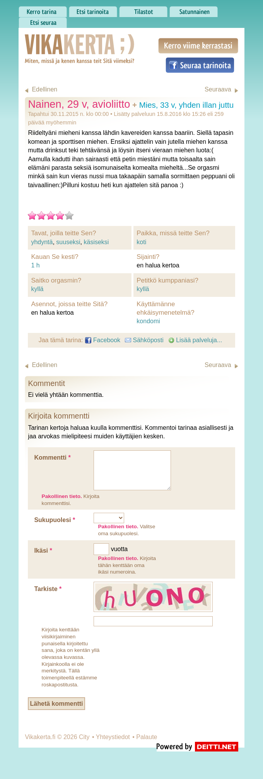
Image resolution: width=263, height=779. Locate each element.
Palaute (146, 737)
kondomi (148, 321)
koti (141, 242)
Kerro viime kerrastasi (198, 45)
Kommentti (52, 457)
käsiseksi (96, 242)
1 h (35, 265)
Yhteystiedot (113, 737)
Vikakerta (60, 41)
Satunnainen (193, 9)
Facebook (102, 340)
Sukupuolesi (54, 520)
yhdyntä (42, 242)
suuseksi (68, 242)
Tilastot (143, 9)
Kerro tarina (43, 9)
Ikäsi (43, 550)
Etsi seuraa (43, 20)
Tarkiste (47, 589)
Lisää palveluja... (195, 340)
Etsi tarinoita (93, 9)
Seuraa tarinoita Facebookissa (200, 65)
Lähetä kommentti (56, 703)
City (84, 737)
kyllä (37, 289)
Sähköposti (144, 340)
